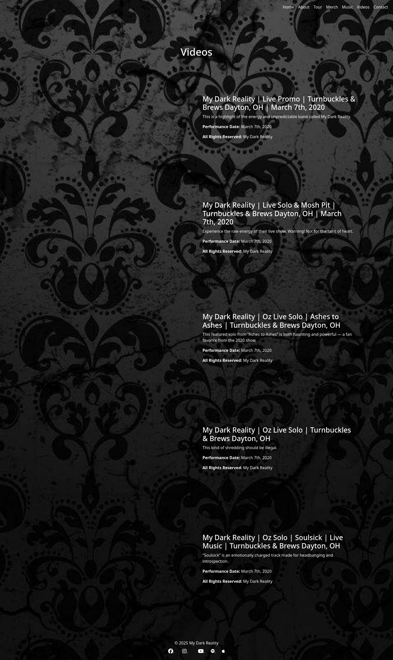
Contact (380, 7)
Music (347, 7)
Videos (363, 7)
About (304, 7)
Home (288, 7)
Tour (318, 7)
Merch (332, 7)
